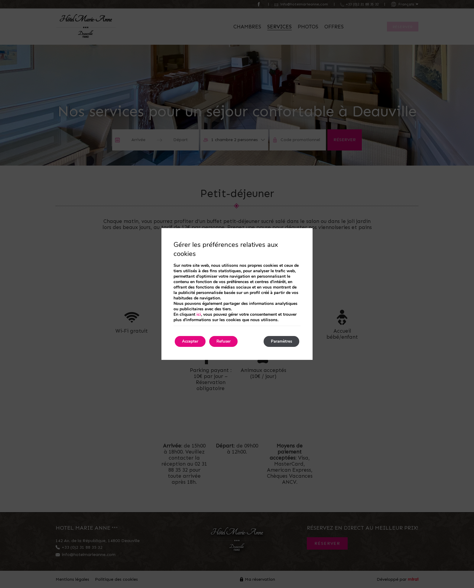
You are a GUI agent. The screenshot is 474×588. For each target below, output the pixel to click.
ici (198, 314)
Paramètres (279, 341)
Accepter (192, 341)
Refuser (229, 341)
